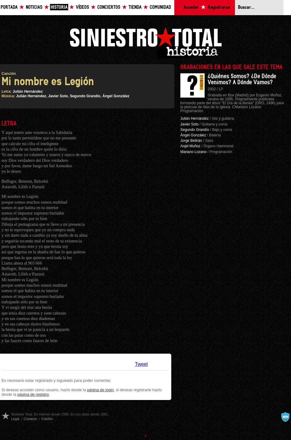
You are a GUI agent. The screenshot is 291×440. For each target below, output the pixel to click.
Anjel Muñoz (190, 146)
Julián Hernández (28, 91)
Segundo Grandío (85, 96)
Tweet (141, 364)
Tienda (135, 7)
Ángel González (115, 96)
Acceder (191, 7)
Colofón (47, 419)
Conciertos (108, 7)
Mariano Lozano (193, 152)
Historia (59, 7)
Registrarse (219, 7)
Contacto (30, 419)
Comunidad (160, 7)
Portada (9, 7)
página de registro (33, 394)
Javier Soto (58, 96)
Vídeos (82, 7)
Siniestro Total (145, 42)
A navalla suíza (285, 417)
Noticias (34, 7)
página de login (100, 390)
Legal (15, 419)
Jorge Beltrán (191, 140)
